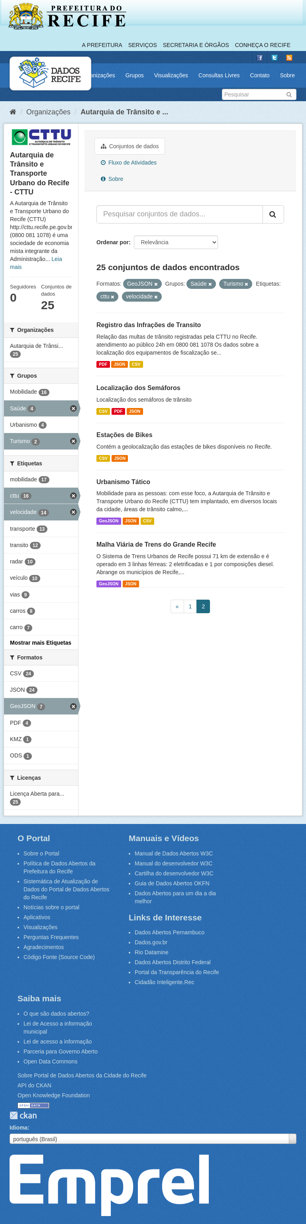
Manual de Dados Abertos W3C (174, 853)
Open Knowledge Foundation (54, 1095)
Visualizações (171, 75)
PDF (103, 364)
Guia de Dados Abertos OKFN (172, 883)
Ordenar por (112, 242)
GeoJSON (108, 520)
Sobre (287, 75)
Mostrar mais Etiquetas (40, 642)
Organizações (97, 75)
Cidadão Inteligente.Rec (164, 982)
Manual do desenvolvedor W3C (173, 863)
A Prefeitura (102, 45)
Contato (260, 75)
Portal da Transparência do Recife (177, 972)
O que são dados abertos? (56, 1013)
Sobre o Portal (41, 853)
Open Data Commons (50, 1061)
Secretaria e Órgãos (196, 45)
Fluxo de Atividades (129, 162)
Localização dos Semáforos (138, 387)
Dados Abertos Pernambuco (169, 932)
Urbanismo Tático (123, 482)
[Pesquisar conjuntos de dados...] (179, 214)
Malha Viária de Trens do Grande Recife (156, 544)
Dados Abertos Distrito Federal (173, 962)
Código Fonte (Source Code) (59, 957)
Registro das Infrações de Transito (148, 325)
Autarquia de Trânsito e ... (124, 112)
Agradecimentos (44, 947)
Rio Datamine (152, 952)
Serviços (142, 45)
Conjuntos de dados (130, 146)
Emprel (109, 1185)
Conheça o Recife (262, 45)
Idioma (18, 1127)
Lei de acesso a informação (58, 1041)
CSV (136, 364)
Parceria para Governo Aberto (61, 1051)
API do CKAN (34, 1085)
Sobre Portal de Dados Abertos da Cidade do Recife (82, 1075)
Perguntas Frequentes (51, 937)
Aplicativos (37, 917)
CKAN (23, 1115)
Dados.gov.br (151, 942)
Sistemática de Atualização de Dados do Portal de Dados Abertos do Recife (67, 889)
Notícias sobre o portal (51, 907)
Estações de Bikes (124, 435)
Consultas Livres (219, 75)
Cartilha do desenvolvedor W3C (174, 873)
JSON (120, 364)
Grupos (135, 75)
